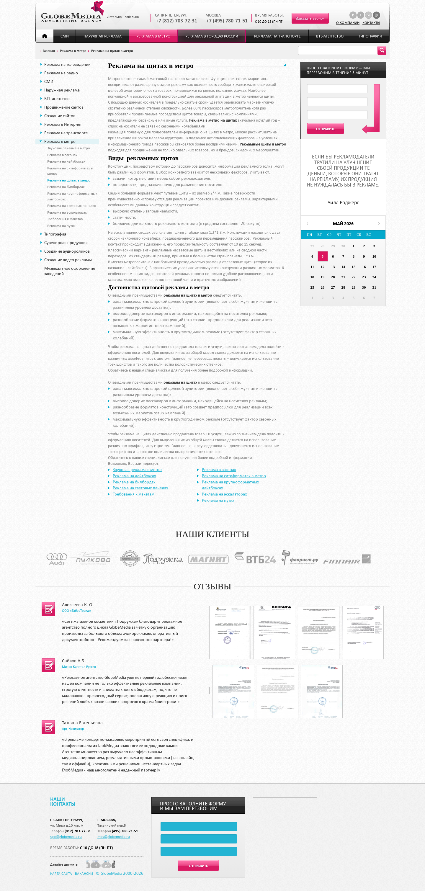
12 (323, 266)
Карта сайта (61, 873)
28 (323, 246)
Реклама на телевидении (67, 64)
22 (354, 277)
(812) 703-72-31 (78, 830)
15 (354, 266)
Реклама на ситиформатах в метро (234, 475)
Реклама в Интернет (63, 124)
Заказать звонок (310, 18)
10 (374, 256)
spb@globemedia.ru (66, 836)
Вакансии (84, 873)
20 (333, 277)
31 (374, 287)
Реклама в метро (153, 36)
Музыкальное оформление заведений (69, 271)
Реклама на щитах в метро (68, 180)
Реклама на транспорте (277, 36)
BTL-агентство (330, 36)
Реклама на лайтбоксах (66, 161)
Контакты (371, 22)
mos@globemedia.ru (113, 836)
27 (312, 246)
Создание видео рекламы (68, 259)
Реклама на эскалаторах (67, 212)
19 (323, 277)
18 (312, 277)
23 (364, 277)
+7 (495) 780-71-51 (227, 20)
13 (333, 266)
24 (374, 277)
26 (323, 287)
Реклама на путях (61, 225)
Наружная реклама (103, 36)
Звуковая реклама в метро (68, 147)
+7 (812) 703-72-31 (176, 20)
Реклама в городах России (211, 36)
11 (312, 266)
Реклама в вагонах (62, 154)
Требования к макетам (65, 218)
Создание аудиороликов (67, 251)
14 (343, 266)
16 (364, 266)
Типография (370, 36)
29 (333, 246)
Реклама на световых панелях (71, 205)
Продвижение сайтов (64, 107)
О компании (347, 22)
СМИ (65, 36)
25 (312, 287)
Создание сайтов (59, 115)
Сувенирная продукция (66, 242)
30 (343, 246)
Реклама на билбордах (66, 186)
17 (374, 266)
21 (343, 277)
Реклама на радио (61, 73)
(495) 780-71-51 (125, 830)
